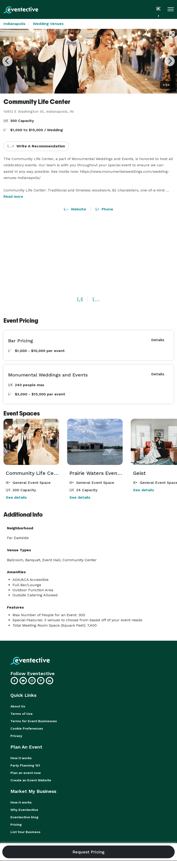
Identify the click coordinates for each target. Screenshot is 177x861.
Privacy (16, 736)
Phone (104, 209)
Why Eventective (24, 810)
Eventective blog (24, 817)
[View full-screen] (172, 34)
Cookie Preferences (26, 728)
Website (75, 209)
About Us (17, 706)
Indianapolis (14, 23)
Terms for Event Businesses (33, 721)
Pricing (16, 824)
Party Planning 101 (25, 765)
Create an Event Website (30, 780)
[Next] (170, 61)
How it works (21, 758)
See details (16, 497)
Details (157, 340)
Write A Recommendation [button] (36, 146)
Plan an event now (25, 773)
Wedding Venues (48, 23)
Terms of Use (21, 713)
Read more (13, 196)
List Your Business (25, 832)
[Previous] (7, 61)
